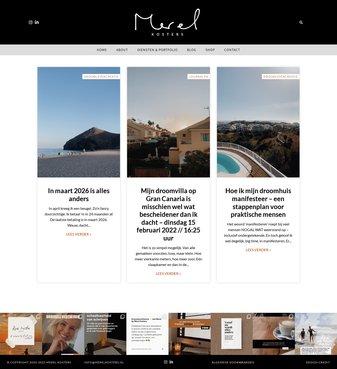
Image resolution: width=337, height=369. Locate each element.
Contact (232, 50)
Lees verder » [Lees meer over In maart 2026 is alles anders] (78, 234)
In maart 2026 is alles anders (79, 195)
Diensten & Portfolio (157, 50)
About (122, 50)
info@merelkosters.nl (104, 362)
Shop (210, 50)
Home (102, 50)
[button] (301, 23)
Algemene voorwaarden (233, 362)
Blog (191, 50)
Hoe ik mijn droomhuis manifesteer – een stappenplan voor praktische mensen (258, 202)
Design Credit (318, 362)
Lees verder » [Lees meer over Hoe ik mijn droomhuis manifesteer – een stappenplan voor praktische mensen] (258, 250)
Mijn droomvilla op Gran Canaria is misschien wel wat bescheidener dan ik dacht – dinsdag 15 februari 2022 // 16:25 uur (168, 214)
